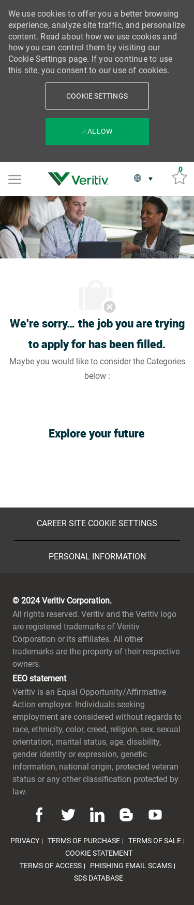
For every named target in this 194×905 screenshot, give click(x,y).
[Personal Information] (97, 557)
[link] (80, 179)
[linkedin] (97, 814)
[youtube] (153, 814)
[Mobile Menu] (14, 178)
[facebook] (41, 814)
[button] (97, 96)
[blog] (126, 814)
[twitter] (68, 814)
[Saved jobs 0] (179, 176)
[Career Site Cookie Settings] (97, 524)
